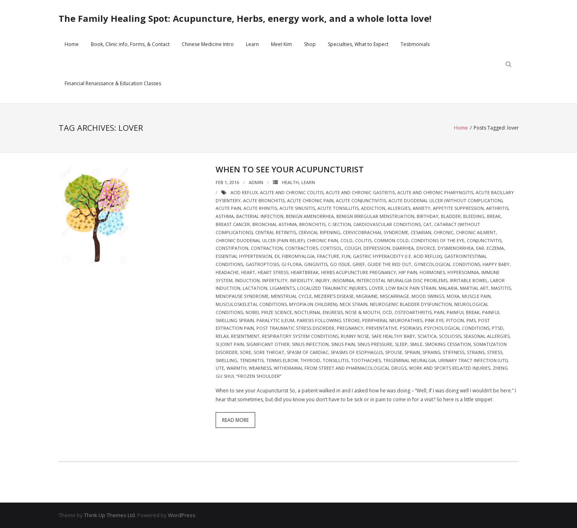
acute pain (228, 208)
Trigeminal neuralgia (409, 360)
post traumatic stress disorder (295, 328)
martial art (474, 288)
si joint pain (230, 344)
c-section (339, 224)
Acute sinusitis (297, 208)
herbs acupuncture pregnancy (358, 272)
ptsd (497, 328)
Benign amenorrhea (310, 216)
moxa (453, 296)
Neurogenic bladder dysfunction (411, 304)
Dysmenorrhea (456, 248)
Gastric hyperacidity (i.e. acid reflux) (397, 256)
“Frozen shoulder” (258, 376)
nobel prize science (268, 312)
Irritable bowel (469, 280)
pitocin (455, 320)
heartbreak (305, 272)
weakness (260, 368)
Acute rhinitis (260, 208)
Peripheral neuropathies (392, 320)
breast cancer (233, 224)
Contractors (301, 248)
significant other (268, 344)
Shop (310, 44)
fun (346, 256)
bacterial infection (259, 216)
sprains (431, 352)
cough (352, 248)
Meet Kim (281, 44)
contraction (267, 248)
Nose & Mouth (362, 312)
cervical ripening (319, 232)
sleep (401, 344)
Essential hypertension (244, 256)
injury (322, 280)
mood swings (427, 296)
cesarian (421, 232)
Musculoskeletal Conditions (251, 304)
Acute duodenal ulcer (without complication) (445, 200)
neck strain (353, 304)
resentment (245, 336)
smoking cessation (448, 344)
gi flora (291, 264)
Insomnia (343, 280)
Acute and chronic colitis (291, 192)
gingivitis (315, 264)
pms (471, 320)
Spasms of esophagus (357, 352)
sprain (412, 352)
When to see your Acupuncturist (290, 169)
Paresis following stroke (328, 320)
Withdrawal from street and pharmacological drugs (340, 368)
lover (376, 288)
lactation (255, 288)
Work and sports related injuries (449, 368)
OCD (387, 312)
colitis (363, 240)
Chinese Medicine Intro (208, 44)
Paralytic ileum (275, 320)
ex (277, 256)
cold (346, 240)
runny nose (355, 336)
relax (222, 336)
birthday (428, 216)
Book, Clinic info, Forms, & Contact (130, 44)
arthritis (497, 208)
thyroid (310, 360)
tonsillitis (335, 360)
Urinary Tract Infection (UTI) (473, 360)
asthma (225, 216)
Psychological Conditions (456, 328)
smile (416, 344)
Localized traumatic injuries (332, 288)
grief (358, 264)
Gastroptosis (262, 264)
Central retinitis (275, 232)
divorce (425, 248)
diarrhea (403, 248)
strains (476, 352)
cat (427, 224)
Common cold (391, 240)
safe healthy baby (393, 336)
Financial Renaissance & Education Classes (113, 83)
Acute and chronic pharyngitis (435, 192)
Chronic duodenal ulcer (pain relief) (260, 240)
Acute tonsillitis (338, 208)
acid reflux (244, 192)
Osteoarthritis (413, 312)
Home (72, 44)
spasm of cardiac (307, 352)
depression (376, 248)
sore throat (269, 352)
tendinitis (252, 360)
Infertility (274, 280)
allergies (399, 208)
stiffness (453, 352)
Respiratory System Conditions (300, 336)
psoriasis (411, 328)
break (494, 216)
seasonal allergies (487, 336)
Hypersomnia (463, 272)
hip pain (408, 272)
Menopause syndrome (242, 296)
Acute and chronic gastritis (360, 192)
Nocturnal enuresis (318, 312)
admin (256, 182)
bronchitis (312, 224)
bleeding (474, 216)
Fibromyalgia (298, 256)
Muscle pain (476, 296)
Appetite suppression (458, 208)
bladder (451, 216)
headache (227, 272)
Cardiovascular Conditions (387, 224)
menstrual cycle (291, 296)
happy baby (496, 264)
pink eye (434, 320)
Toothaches (366, 360)
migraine (367, 296)
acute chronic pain (310, 200)
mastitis (501, 288)
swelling (226, 360)
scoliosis (450, 336)
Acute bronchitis (264, 200)
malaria (448, 288)
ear (480, 248)
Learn (252, 44)
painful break (463, 312)
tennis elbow (282, 360)
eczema (495, 248)
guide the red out (389, 264)
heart (248, 272)
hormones (432, 272)
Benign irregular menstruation (375, 216)
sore (245, 352)
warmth (236, 368)
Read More (235, 420)
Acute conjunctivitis (361, 200)
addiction (373, 208)
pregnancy (350, 328)
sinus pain (343, 344)
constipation (232, 248)
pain (439, 312)
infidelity (301, 280)
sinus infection (310, 344)
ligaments (282, 288)
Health (290, 182)
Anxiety (421, 208)
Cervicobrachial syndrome (375, 232)
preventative (381, 328)
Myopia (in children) (313, 304)
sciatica (427, 336)
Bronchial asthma (274, 224)
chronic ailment (476, 232)
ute (220, 368)
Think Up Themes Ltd (109, 515)
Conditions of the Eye (437, 240)
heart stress (273, 272)
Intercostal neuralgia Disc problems (402, 280)
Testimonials (415, 44)
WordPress (181, 515)
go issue (340, 264)
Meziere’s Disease (334, 296)
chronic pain (322, 240)
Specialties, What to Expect (358, 44)
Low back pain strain (411, 288)
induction (247, 280)
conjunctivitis (484, 240)
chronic (443, 232)
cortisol (331, 248)
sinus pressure (374, 344)
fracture (328, 256)
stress (494, 352)
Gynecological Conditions (447, 264)
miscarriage (394, 296)
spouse (393, 352)
